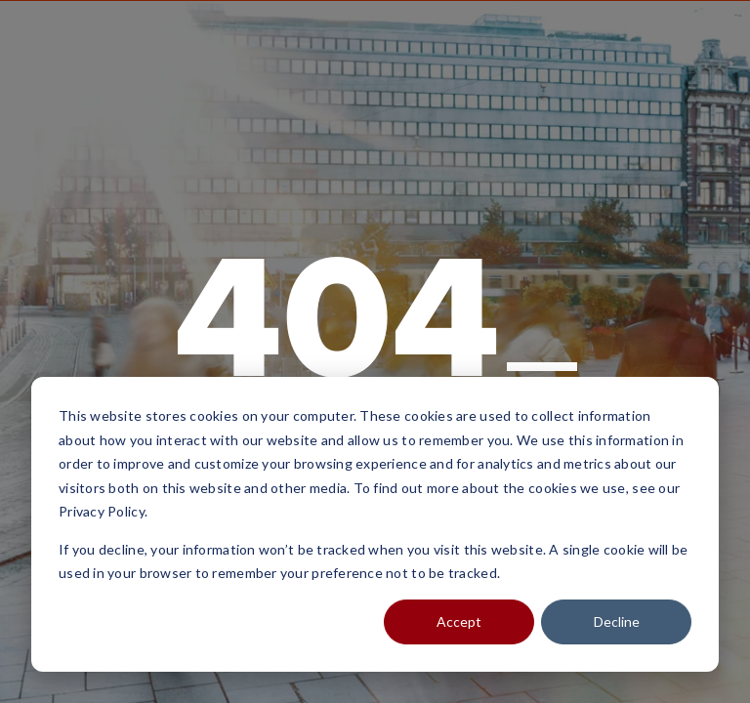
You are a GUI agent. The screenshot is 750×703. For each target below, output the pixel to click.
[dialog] (375, 524)
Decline (617, 621)
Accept (459, 621)
